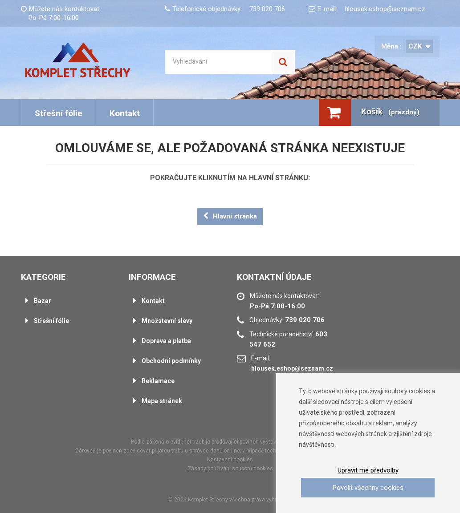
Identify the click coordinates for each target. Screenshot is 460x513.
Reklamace (158, 380)
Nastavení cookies (230, 459)
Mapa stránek (162, 400)
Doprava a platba (166, 340)
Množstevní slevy (167, 320)
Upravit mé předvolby (368, 470)
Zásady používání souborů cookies (230, 468)
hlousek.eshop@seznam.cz (385, 9)
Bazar (42, 300)
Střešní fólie (58, 113)
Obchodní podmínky (171, 360)
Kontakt (125, 113)
